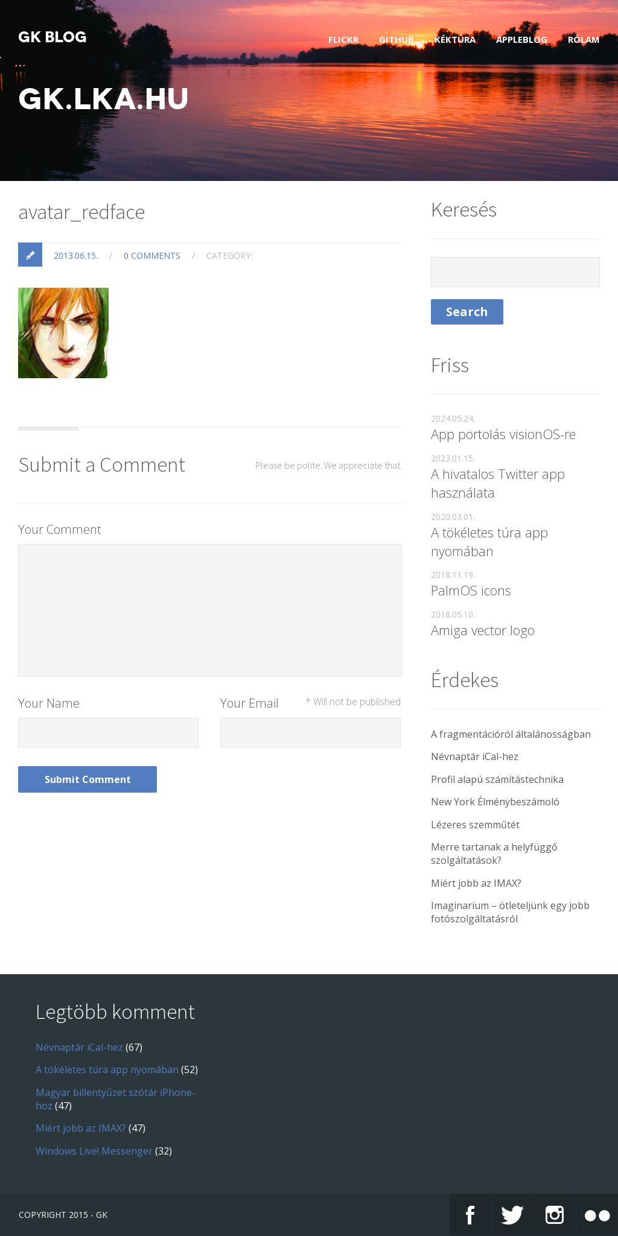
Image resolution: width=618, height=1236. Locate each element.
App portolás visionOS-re (503, 434)
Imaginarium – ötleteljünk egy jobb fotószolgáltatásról (510, 912)
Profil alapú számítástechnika (497, 779)
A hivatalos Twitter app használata (498, 482)
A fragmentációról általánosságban (511, 734)
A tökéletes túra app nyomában (489, 541)
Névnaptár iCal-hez (474, 756)
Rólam (584, 39)
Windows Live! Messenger (94, 1151)
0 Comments (152, 255)
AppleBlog (521, 39)
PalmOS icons (471, 590)
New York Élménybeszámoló (495, 801)
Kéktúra (455, 39)
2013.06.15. (76, 255)
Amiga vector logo (483, 630)
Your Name (49, 703)
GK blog (52, 37)
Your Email (310, 703)
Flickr (343, 39)
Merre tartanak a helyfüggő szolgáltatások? (494, 853)
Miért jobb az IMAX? (476, 883)
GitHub (396, 39)
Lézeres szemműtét (475, 824)
